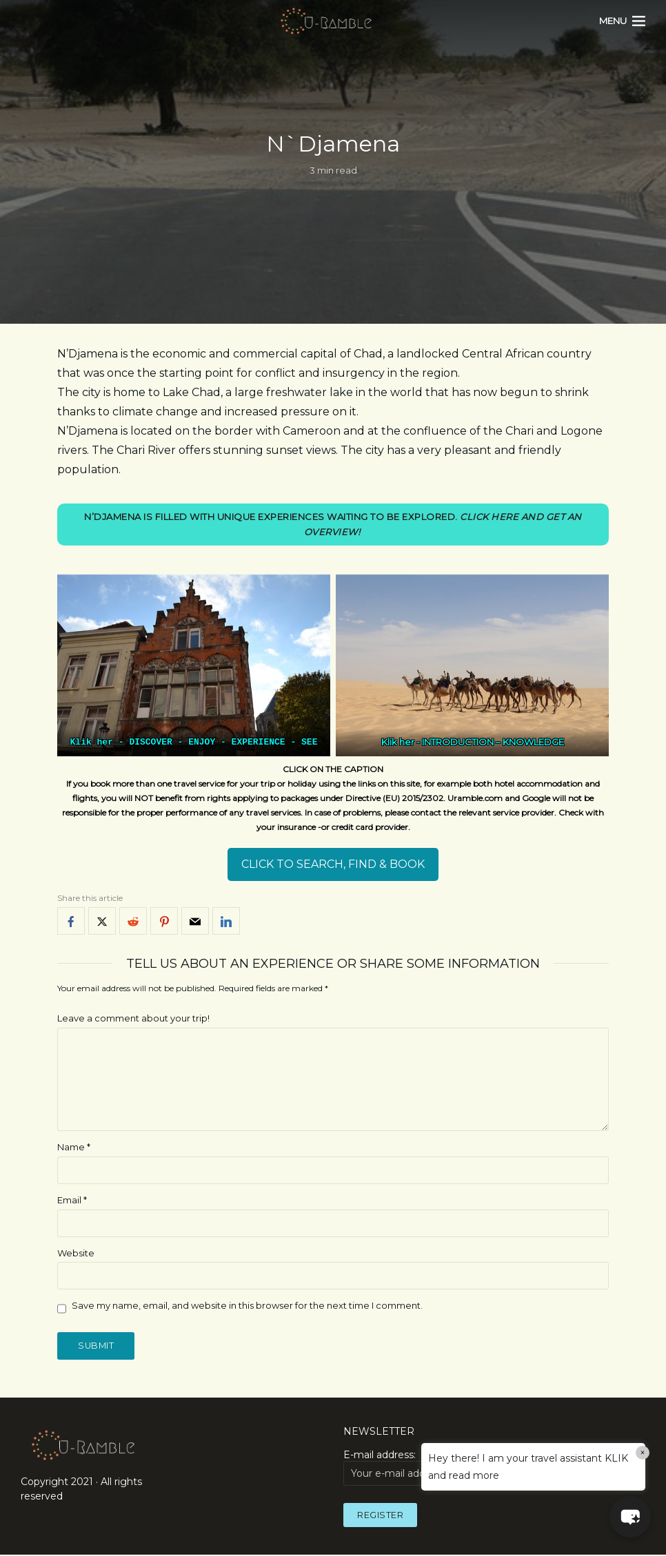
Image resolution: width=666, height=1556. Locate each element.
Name (73, 1146)
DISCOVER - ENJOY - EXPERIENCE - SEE (223, 742)
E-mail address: (413, 1467)
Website (75, 1252)
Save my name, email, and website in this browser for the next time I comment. (247, 1305)
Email (72, 1199)
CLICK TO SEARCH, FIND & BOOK (333, 864)
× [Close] (643, 1452)
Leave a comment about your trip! (133, 1018)
